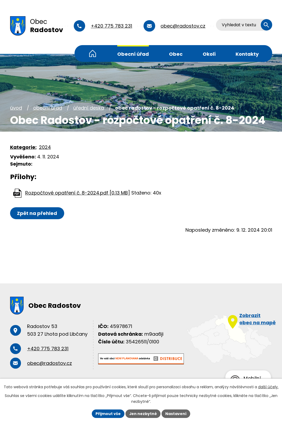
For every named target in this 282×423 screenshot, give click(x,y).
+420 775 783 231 (112, 26)
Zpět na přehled (37, 213)
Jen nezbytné (143, 413)
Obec (176, 54)
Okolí (209, 54)
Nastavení (176, 413)
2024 (45, 147)
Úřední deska (88, 108)
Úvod (92, 53)
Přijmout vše (108, 413)
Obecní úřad (133, 54)
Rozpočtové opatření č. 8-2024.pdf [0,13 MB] (77, 192)
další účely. (268, 387)
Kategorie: (23, 147)
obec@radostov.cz (183, 26)
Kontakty (247, 54)
